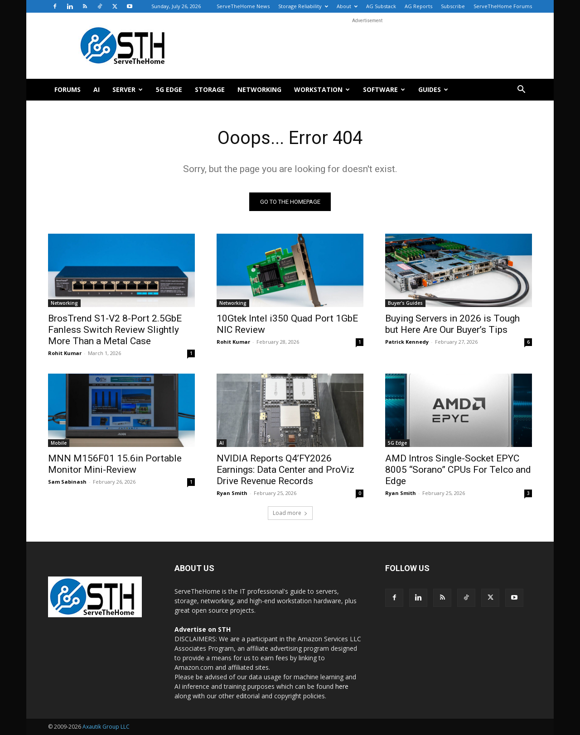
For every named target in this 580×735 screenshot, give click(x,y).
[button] (521, 90)
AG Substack (381, 6)
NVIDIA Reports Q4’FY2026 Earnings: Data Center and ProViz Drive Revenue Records (285, 469)
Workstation (322, 89)
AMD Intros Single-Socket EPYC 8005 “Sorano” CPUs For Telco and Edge (458, 469)
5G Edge (169, 89)
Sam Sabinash (67, 481)
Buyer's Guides (405, 303)
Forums (67, 89)
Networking (259, 89)
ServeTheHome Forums (503, 6)
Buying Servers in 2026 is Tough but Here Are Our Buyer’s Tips (452, 324)
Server (127, 89)
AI (96, 89)
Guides (433, 89)
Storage (210, 89)
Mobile (59, 443)
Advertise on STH (202, 629)
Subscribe (453, 6)
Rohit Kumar (65, 353)
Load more (290, 513)
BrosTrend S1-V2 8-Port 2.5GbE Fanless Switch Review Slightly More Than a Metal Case (115, 329)
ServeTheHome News (243, 6)
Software (384, 89)
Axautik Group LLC (106, 726)
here (341, 686)
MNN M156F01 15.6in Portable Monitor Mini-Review (115, 464)
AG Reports (418, 6)
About (347, 6)
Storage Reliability (303, 6)
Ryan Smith (232, 493)
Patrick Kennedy (407, 341)
